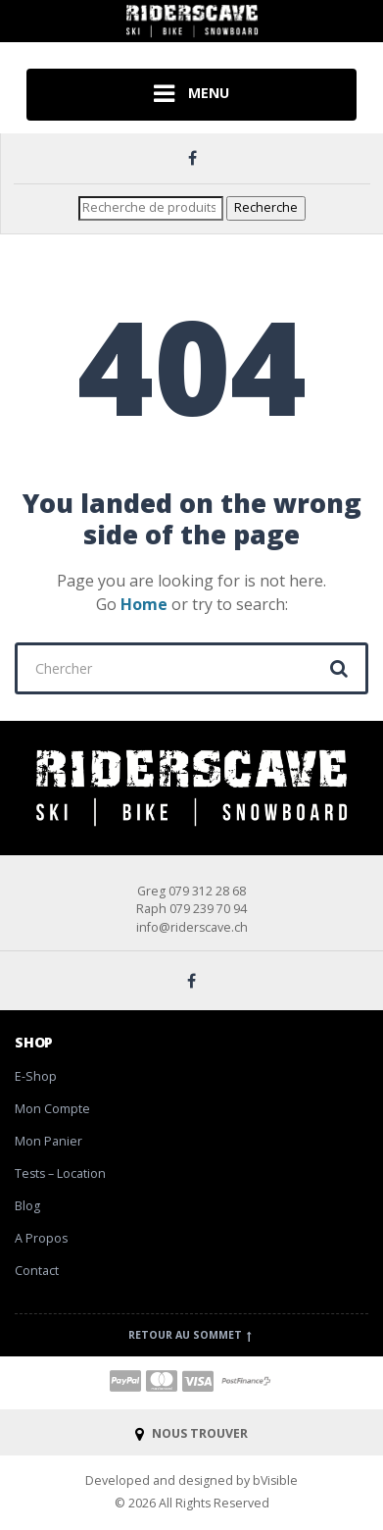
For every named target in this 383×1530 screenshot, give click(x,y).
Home (144, 604)
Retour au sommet (192, 1335)
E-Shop (36, 1076)
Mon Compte (52, 1108)
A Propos (41, 1238)
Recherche (266, 207)
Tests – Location (60, 1173)
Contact (37, 1270)
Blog (27, 1206)
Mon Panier (48, 1141)
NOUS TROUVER (191, 1433)
